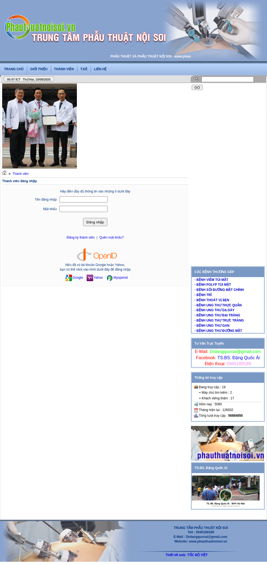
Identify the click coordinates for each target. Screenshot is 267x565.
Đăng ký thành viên (81, 237)
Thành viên (64, 69)
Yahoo (95, 278)
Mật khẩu (50, 209)
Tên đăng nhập (46, 199)
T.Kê (83, 69)
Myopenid (117, 278)
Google (74, 278)
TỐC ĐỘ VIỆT (197, 555)
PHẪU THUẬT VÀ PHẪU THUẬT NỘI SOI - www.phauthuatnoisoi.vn (164, 56)
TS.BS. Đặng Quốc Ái (238, 357)
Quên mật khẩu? (111, 237)
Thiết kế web (175, 555)
